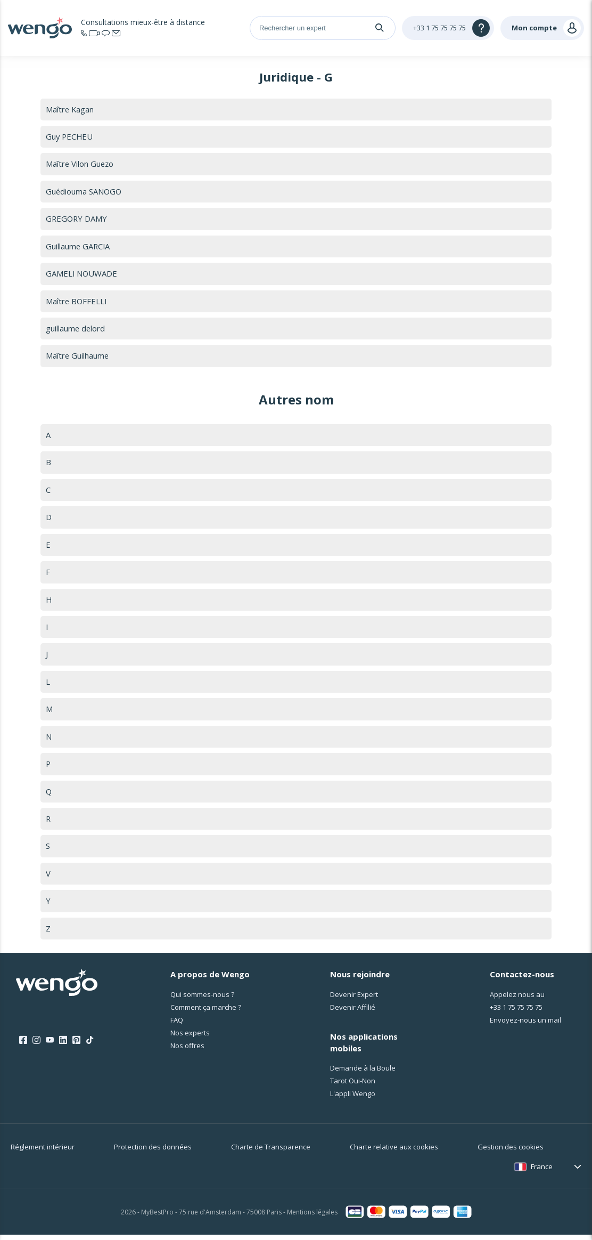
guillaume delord (76, 330)
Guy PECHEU (70, 136)
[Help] (448, 28)
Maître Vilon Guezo (80, 164)
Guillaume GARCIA (78, 246)
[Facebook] (23, 1045)
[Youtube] (50, 1045)
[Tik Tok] (90, 1045)
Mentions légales (312, 1216)
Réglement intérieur (43, 1152)
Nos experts (190, 1037)
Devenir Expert (354, 999)
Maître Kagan (70, 109)
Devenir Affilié (352, 1012)
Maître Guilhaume (78, 357)
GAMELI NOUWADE (82, 274)
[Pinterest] (76, 1045)
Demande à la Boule (363, 1073)
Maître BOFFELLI (77, 302)
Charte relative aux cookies (394, 1152)
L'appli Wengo (352, 1099)
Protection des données (153, 1152)
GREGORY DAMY (77, 219)
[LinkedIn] (63, 1045)
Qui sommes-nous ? (202, 999)
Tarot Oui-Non (352, 1086)
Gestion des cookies (511, 1152)
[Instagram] (36, 1045)
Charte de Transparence (270, 1152)
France (542, 1172)
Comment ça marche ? (205, 1012)
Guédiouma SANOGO (84, 192)
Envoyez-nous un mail (525, 1025)
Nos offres (187, 1050)
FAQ (176, 1025)
